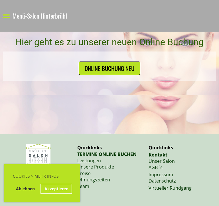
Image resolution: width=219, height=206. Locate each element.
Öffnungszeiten (93, 180)
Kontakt (158, 155)
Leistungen (89, 160)
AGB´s (156, 167)
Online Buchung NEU (109, 68)
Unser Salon (162, 161)
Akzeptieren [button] (56, 188)
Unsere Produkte (95, 167)
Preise (84, 173)
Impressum (161, 174)
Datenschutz (162, 181)
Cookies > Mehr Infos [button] (36, 176)
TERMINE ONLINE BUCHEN (107, 154)
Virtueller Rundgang (170, 188)
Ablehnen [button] (25, 188)
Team (83, 186)
